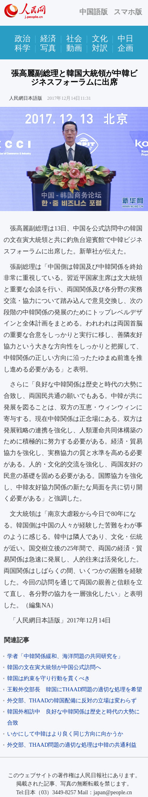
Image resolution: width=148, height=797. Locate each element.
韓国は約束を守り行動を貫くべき (48, 678)
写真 (48, 48)
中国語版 (93, 12)
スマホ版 (128, 12)
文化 (100, 38)
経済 (48, 38)
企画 (125, 48)
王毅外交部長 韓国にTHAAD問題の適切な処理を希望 (74, 689)
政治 (22, 38)
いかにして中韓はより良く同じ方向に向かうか (65, 734)
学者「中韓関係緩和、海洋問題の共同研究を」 (65, 656)
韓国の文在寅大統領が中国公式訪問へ (54, 667)
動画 (74, 48)
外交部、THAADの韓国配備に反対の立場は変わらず (72, 701)
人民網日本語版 (25, 98)
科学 (22, 48)
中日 (125, 38)
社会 (74, 38)
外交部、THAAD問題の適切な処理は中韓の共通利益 (72, 745)
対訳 (100, 48)
